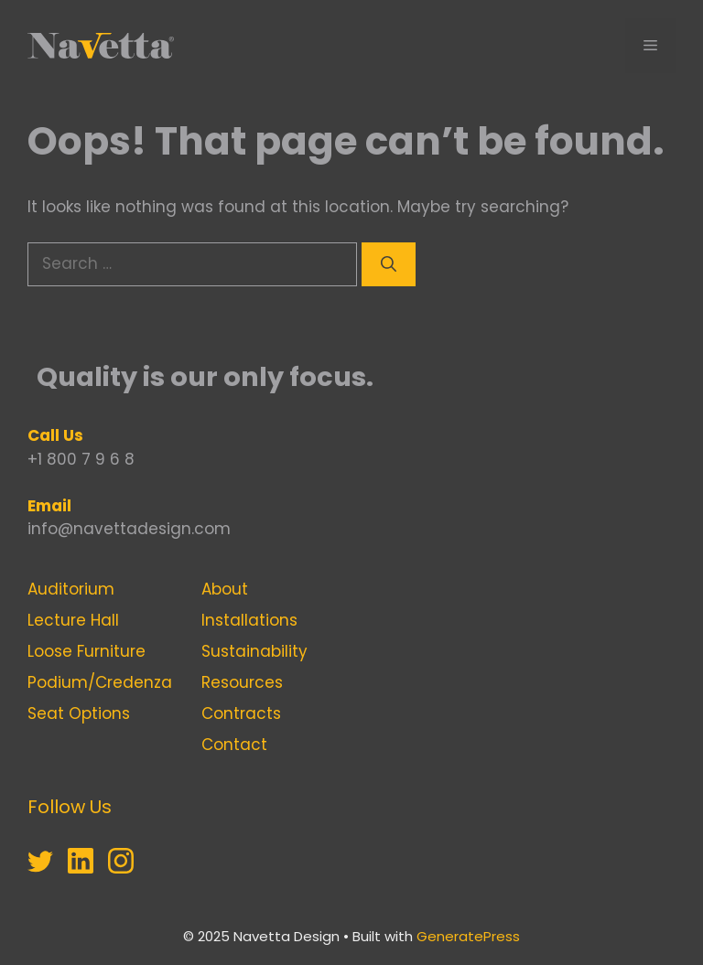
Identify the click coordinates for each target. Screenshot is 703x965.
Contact (234, 745)
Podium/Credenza (99, 682)
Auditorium (70, 589)
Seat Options (78, 713)
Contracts (241, 713)
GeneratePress (468, 936)
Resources (242, 682)
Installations (249, 620)
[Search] (389, 264)
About (224, 589)
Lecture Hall (73, 620)
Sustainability (254, 651)
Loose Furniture (86, 651)
